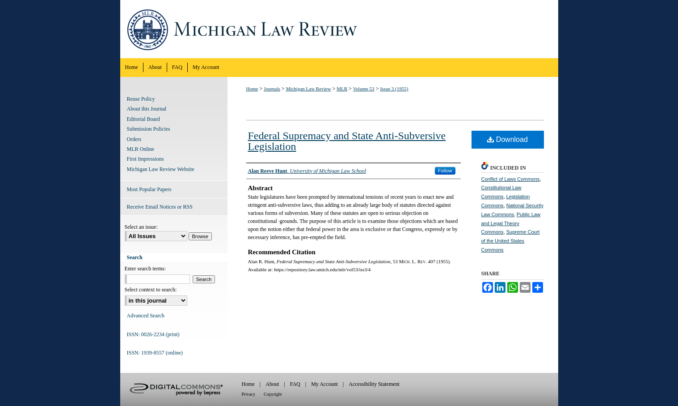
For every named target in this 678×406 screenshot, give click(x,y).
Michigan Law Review (339, 29)
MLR (342, 88)
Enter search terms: (145, 268)
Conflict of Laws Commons (510, 179)
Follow (445, 170)
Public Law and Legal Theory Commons (511, 223)
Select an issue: (141, 227)
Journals (272, 88)
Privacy (249, 394)
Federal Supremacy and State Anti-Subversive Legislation (347, 141)
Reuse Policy (141, 99)
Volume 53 (364, 88)
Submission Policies (148, 129)
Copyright (273, 394)
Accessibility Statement (374, 384)
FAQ (295, 384)
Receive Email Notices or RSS (160, 207)
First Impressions (145, 159)
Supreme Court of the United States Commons (510, 240)
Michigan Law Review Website (160, 169)
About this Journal (147, 109)
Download (507, 139)
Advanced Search (145, 315)
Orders (134, 139)
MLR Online (141, 149)
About (272, 384)
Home (252, 88)
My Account (324, 384)
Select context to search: (151, 289)
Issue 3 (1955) (394, 88)
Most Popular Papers (149, 189)
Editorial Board (143, 119)
